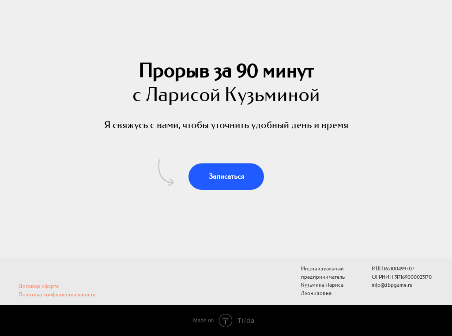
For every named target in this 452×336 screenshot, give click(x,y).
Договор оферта (39, 286)
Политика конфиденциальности (57, 295)
